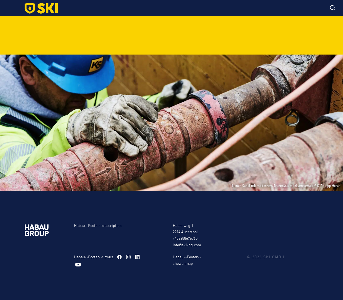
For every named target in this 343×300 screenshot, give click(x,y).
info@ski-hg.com (187, 244)
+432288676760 (185, 238)
